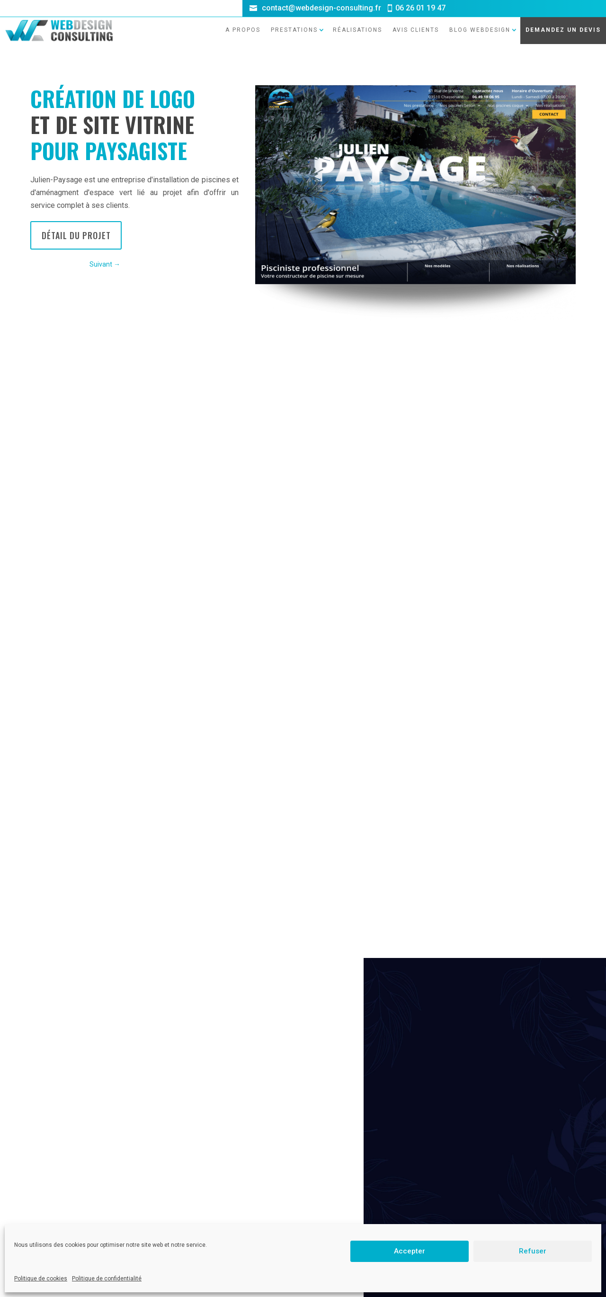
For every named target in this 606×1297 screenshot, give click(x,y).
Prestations (294, 20)
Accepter (409, 1251)
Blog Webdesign (479, 20)
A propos (242, 20)
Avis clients (415, 20)
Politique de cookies (40, 1278)
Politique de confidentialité (107, 1278)
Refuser (532, 1251)
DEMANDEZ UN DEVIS (563, 20)
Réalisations (357, 20)
